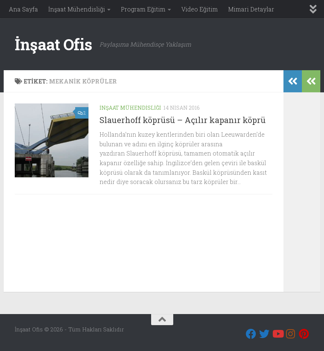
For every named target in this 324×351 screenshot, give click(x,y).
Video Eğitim (199, 9)
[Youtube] (277, 334)
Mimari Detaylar (251, 9)
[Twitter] (264, 334)
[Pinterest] (304, 334)
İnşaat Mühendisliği (76, 9)
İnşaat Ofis (53, 44)
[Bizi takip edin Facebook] (251, 334)
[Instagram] (291, 334)
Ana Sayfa (23, 9)
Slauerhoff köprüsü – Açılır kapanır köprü (183, 120)
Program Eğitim (143, 9)
